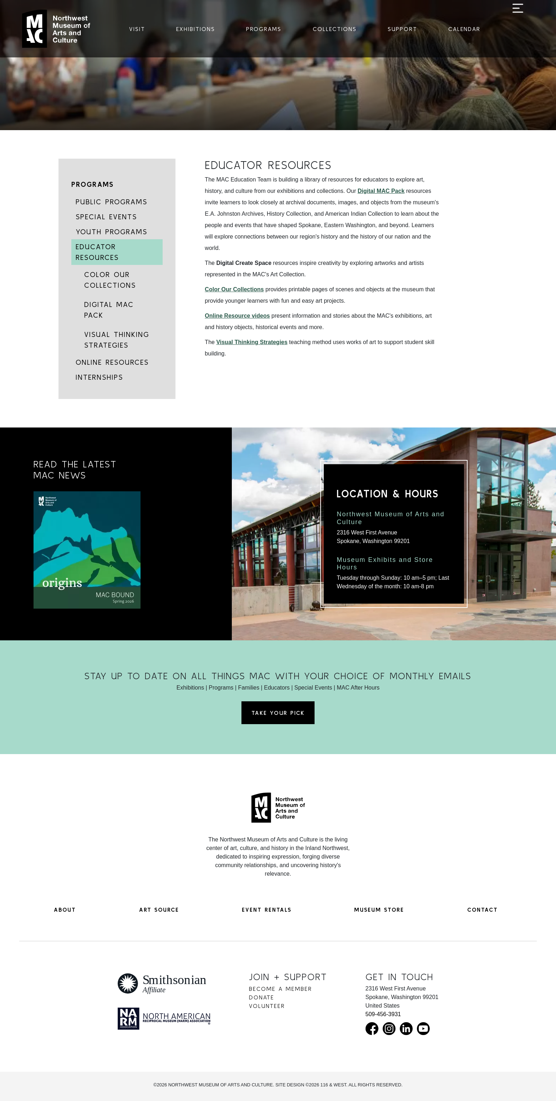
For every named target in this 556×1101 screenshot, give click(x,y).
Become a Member (280, 988)
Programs (263, 29)
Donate (261, 997)
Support (402, 29)
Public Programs (111, 202)
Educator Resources (97, 251)
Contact (482, 909)
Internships (99, 377)
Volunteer (267, 1006)
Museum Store (379, 909)
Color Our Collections (110, 279)
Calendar (464, 29)
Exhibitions (195, 29)
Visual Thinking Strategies (116, 339)
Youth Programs (111, 231)
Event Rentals (266, 909)
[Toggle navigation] (517, 29)
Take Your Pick (278, 713)
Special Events (106, 216)
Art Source (159, 909)
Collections (335, 29)
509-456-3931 (383, 1014)
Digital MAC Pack (109, 309)
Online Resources (112, 362)
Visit (137, 29)
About (65, 909)
